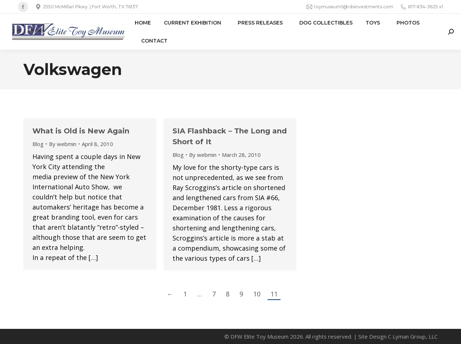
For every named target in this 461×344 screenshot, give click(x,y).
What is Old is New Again (80, 131)
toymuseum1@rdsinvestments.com (349, 7)
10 (256, 294)
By (62, 143)
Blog (38, 143)
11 (274, 294)
